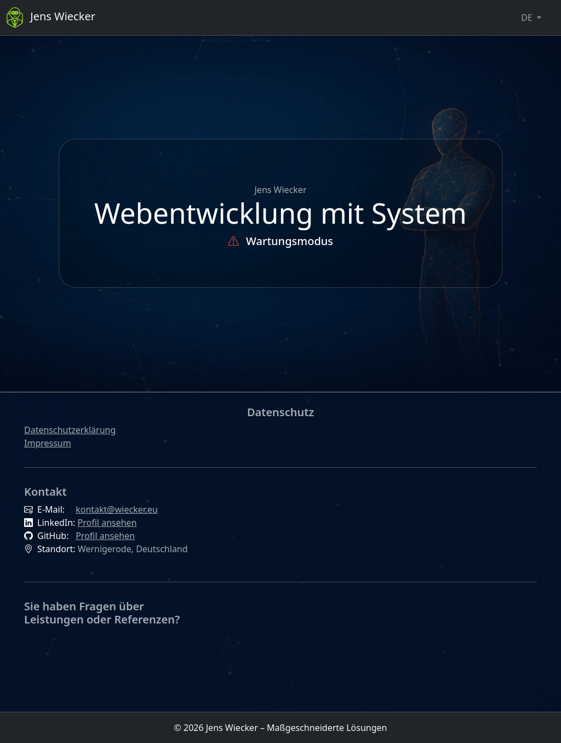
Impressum (47, 443)
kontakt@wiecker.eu (117, 509)
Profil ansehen (107, 523)
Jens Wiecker (51, 17)
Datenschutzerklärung (70, 430)
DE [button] (528, 18)
